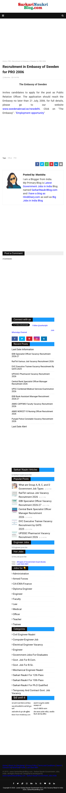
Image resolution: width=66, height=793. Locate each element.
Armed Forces (20, 578)
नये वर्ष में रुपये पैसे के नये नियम (21, 703)
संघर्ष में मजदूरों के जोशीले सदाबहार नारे (41, 704)
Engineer (17, 593)
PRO (9, 61)
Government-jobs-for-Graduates (30, 654)
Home (5, 61)
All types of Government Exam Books (31, 562)
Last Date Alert (22, 564)
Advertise (15, 767)
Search (59, 765)
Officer (10, 158)
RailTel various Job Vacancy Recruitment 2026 (33, 361)
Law (15, 604)
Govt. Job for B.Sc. (23, 664)
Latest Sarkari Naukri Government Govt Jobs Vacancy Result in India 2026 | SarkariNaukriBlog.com (39, 788)
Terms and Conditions (46, 765)
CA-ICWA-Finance (22, 583)
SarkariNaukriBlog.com (44, 189)
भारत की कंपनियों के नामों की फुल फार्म (21, 707)
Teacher (17, 619)
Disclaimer (21, 765)
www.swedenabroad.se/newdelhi (21, 108)
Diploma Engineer (22, 588)
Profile (22, 767)
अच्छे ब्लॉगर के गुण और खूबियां (21, 712)
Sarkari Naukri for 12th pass (28, 675)
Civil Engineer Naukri (24, 634)
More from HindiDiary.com (21, 715)
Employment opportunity (30, 112)
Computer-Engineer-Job (25, 639)
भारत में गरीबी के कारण (40, 709)
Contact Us (7, 767)
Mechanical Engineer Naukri (28, 670)
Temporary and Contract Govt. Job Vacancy (31, 692)
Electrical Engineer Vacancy (28, 644)
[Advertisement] (33, 39)
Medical (17, 609)
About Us (12, 765)
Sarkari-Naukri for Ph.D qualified (30, 685)
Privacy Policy (31, 765)
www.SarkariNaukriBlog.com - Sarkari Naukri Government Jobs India (30, 776)
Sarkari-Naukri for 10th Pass (28, 680)
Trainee (17, 624)
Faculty (17, 599)
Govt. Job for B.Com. (24, 659)
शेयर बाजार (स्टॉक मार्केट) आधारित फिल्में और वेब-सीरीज (44, 713)
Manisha (7, 77)
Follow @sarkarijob (40, 325)
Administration (21, 573)
